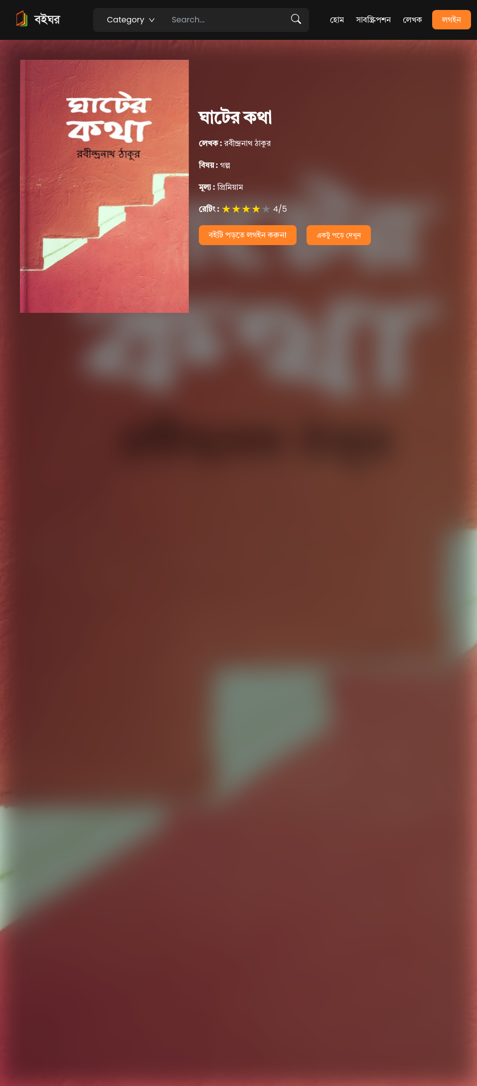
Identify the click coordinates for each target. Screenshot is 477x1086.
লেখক (412, 19)
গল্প (214, 165)
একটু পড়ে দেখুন (339, 235)
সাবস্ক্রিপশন (373, 19)
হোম (337, 19)
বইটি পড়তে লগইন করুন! (248, 235)
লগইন (451, 19)
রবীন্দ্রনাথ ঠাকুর (235, 143)
